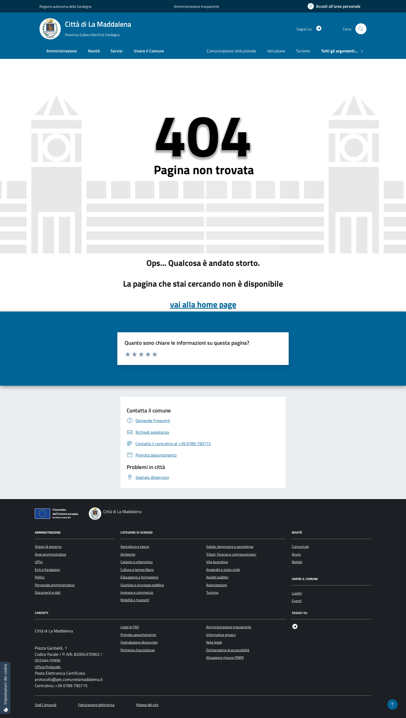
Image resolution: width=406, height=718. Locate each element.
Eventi (297, 601)
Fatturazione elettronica (96, 705)
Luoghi (297, 593)
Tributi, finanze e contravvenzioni (231, 554)
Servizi (117, 51)
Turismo (303, 51)
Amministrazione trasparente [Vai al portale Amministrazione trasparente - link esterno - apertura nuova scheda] (196, 6)
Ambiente (127, 554)
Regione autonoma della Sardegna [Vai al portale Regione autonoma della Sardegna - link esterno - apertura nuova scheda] (65, 6)
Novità (94, 51)
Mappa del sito (147, 705)
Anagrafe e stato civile (223, 569)
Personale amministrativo (55, 585)
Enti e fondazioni (47, 569)
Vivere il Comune (149, 51)
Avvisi (296, 554)
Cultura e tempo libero (137, 569)
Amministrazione (61, 51)
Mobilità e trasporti (134, 600)
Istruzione (276, 51)
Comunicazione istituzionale (231, 51)
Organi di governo (48, 546)
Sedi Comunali (45, 705)
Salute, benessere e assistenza (229, 546)
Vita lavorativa (217, 562)
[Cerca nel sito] (361, 28)
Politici (40, 577)
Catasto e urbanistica (136, 562)
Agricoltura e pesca (134, 546)
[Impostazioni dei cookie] (5, 688)
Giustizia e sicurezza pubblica (142, 585)
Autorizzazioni (216, 585)
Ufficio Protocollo (47, 667)
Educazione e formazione (139, 577)
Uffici (39, 562)
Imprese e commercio (136, 592)
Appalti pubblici (217, 577)
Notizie (297, 562)
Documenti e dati (47, 592)
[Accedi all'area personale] (334, 6)
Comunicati (300, 546)
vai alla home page (203, 304)
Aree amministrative (50, 554)
